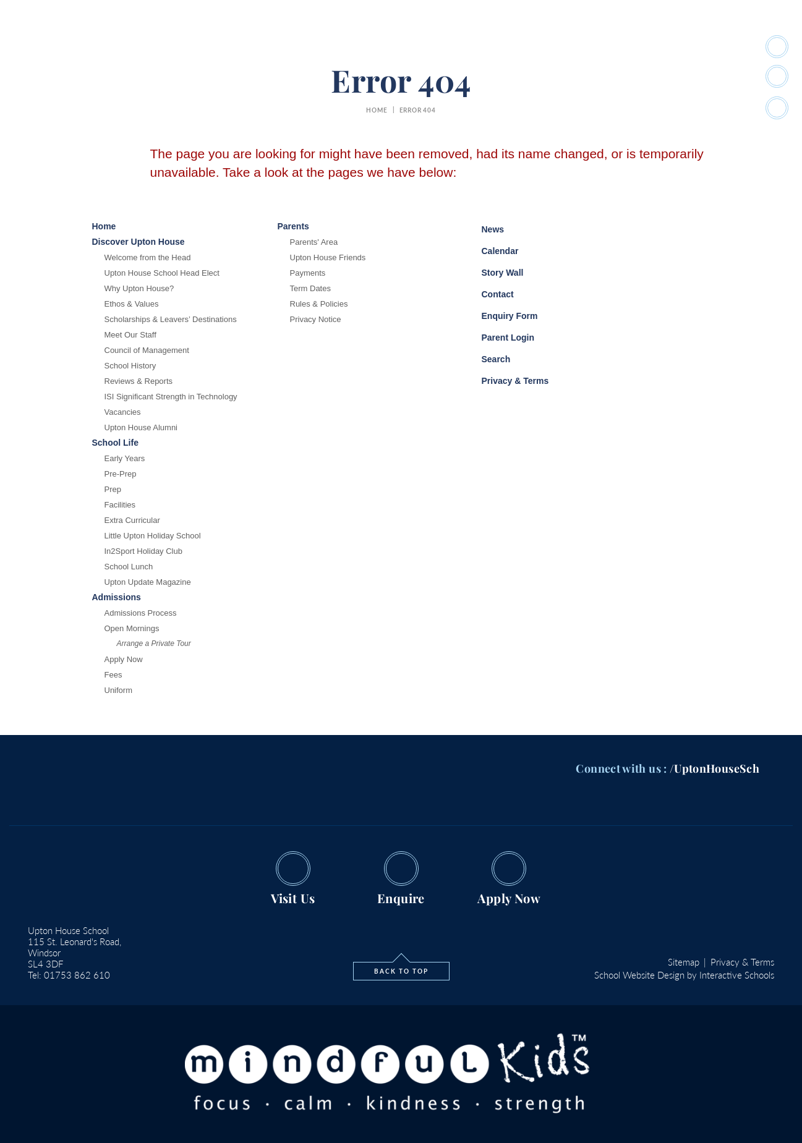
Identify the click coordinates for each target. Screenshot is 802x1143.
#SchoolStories (600, 47)
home (376, 110)
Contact (488, 294)
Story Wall (493, 273)
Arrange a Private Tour (154, 643)
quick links (676, 47)
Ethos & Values (132, 303)
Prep (113, 489)
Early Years (125, 458)
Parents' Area (314, 242)
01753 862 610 (77, 974)
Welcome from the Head (148, 257)
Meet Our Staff (130, 334)
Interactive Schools (736, 974)
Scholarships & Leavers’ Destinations (171, 319)
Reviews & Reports (139, 381)
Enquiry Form (500, 314)
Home (161, 47)
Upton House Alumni (141, 427)
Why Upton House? (139, 288)
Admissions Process (141, 613)
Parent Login (499, 334)
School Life (328, 47)
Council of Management (147, 350)
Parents (534, 47)
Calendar (491, 249)
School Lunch (129, 566)
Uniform (119, 690)
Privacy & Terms (507, 379)
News (484, 227)
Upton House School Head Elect (162, 273)
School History (130, 365)
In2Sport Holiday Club (143, 551)
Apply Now (124, 659)
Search (487, 357)
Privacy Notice (315, 319)
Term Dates (310, 288)
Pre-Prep (121, 473)
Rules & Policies (319, 303)
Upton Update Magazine (148, 582)
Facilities (120, 504)
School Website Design (639, 974)
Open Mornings (132, 628)
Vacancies (123, 412)
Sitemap (683, 961)
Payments (308, 273)
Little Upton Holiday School (153, 535)
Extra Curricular (132, 520)
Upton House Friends (328, 257)
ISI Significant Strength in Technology (171, 396)
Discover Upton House (238, 47)
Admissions (477, 47)
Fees (113, 674)
